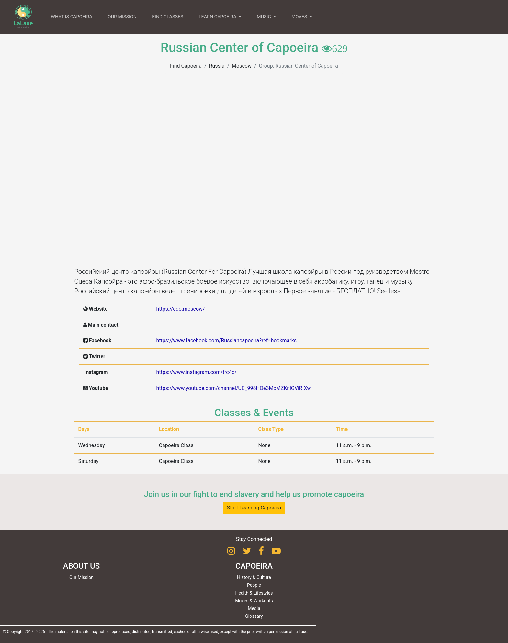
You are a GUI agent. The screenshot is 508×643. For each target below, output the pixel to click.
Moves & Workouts (254, 600)
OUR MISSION (122, 17)
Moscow (242, 66)
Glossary (254, 616)
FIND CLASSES (167, 17)
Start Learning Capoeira (254, 508)
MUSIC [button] (264, 17)
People (254, 585)
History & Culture (254, 577)
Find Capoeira (186, 66)
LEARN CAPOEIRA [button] (218, 17)
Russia (217, 66)
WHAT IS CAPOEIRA (71, 17)
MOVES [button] (299, 17)
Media (254, 608)
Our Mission (81, 577)
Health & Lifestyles (254, 592)
